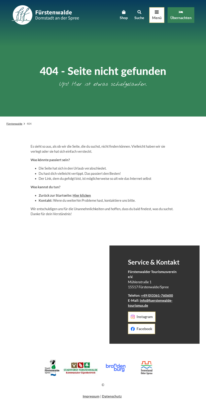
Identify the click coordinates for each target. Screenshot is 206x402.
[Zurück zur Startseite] (46, 16)
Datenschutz (112, 396)
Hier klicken (82, 195)
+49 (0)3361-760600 (157, 295)
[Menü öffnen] (155, 16)
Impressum (91, 396)
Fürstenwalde (14, 123)
